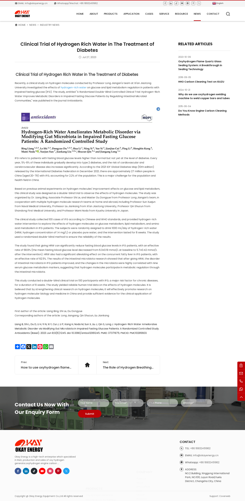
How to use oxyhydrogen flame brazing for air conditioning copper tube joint (46, 378)
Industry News (49, 25)
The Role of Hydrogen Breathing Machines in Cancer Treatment (128, 378)
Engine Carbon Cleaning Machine (104, 495)
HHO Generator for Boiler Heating (104, 491)
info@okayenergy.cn (205, 481)
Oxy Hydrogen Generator (99, 477)
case (139, 479)
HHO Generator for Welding (100, 481)
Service (164, 14)
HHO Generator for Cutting (100, 486)
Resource (181, 14)
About (94, 14)
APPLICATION (131, 14)
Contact (213, 14)
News (197, 14)
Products (111, 14)
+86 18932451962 (200, 474)
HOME (80, 14)
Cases (149, 14)
